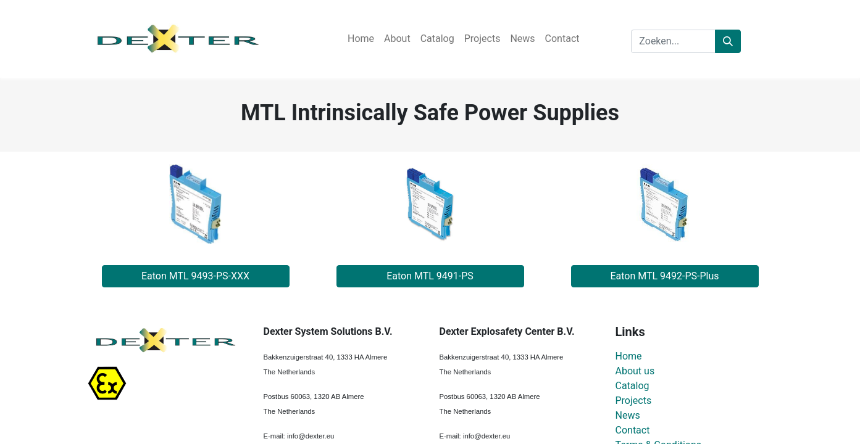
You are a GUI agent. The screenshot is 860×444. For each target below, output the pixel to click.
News (628, 415)
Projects (634, 400)
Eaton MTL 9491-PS (430, 276)
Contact (633, 430)
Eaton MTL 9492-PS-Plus (664, 276)
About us (635, 371)
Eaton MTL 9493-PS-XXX (195, 276)
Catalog (632, 386)
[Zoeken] (728, 41)
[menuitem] (361, 39)
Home (629, 356)
